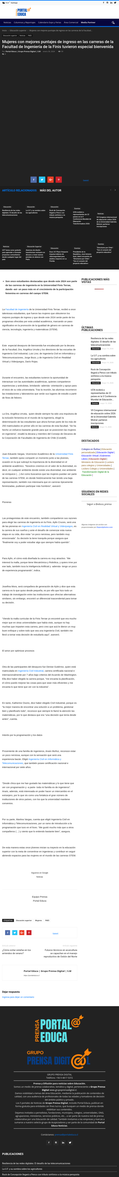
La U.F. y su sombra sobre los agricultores (22, 1135)
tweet (86, 146)
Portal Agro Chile (92, 1166)
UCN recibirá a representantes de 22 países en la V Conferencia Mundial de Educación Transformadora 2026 (54, 1146)
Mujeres (38, 887)
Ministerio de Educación (93, 428)
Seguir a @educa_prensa (99, 470)
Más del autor (50, 156)
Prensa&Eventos (59, 1169)
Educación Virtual (90, 422)
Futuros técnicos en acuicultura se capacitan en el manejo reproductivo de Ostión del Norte (60, 919)
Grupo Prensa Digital (13, 1165)
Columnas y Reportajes (24, 22)
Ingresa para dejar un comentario (18, 963)
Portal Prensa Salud (74, 1166)
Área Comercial (71, 22)
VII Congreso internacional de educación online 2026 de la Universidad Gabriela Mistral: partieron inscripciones (107, 188)
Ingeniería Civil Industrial (31, 637)
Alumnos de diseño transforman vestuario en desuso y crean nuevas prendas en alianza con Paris (35, 221)
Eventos (77, 175)
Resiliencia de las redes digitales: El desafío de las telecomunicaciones (12, 179)
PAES (30, 35)
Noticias (7, 22)
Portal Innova (57, 1166)
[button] (113, 23)
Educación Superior (34, 213)
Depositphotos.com (105, 717)
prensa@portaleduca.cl (66, 1101)
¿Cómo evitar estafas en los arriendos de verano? (16, 918)
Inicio (4, 30)
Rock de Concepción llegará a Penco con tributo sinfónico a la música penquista (40, 1141)
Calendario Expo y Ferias (49, 22)
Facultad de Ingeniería (17, 275)
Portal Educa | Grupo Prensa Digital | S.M (23, 51)
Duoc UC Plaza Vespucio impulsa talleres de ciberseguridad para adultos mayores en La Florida (58, 223)
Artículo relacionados (19, 156)
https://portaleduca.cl (32, 942)
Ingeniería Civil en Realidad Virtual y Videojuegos (47, 492)
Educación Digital (105, 419)
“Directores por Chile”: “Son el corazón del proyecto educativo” (105, 216)
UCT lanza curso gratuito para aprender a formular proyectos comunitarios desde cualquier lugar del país (11, 221)
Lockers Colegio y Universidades (97, 435)
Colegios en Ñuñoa (91, 415)
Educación (7, 173)
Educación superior (10, 35)
